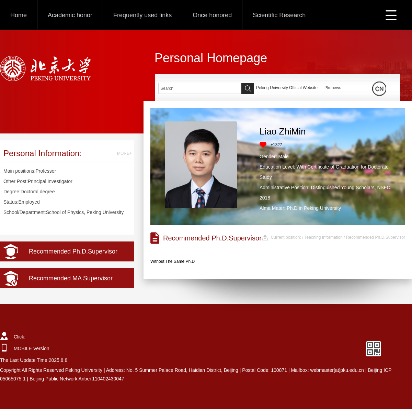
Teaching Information (324, 237)
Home (18, 15)
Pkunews (332, 87)
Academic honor (70, 15)
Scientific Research (279, 15)
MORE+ (124, 153)
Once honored (212, 15)
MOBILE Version (31, 348)
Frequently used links (142, 15)
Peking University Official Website (287, 87)
